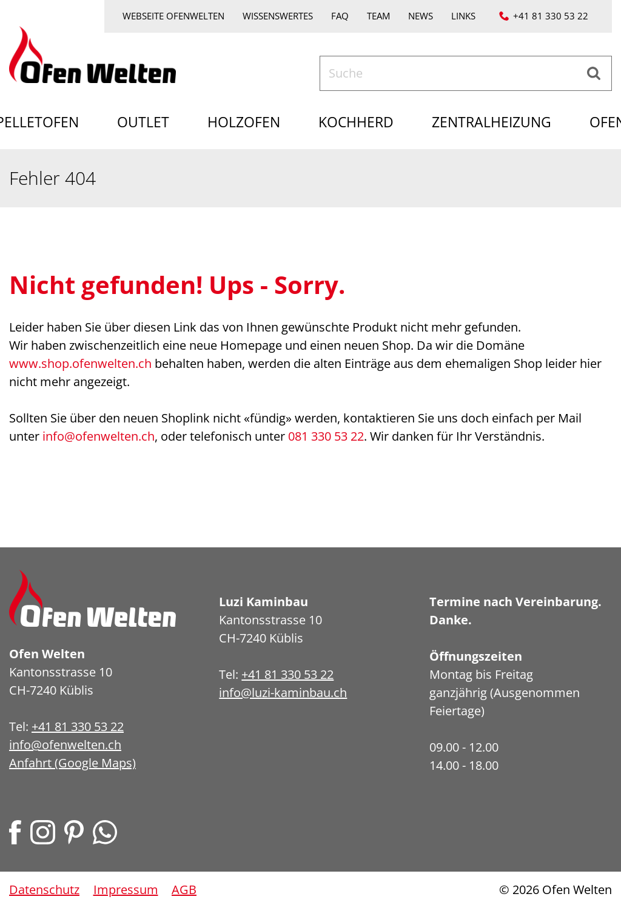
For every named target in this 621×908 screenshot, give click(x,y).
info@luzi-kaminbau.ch (283, 692)
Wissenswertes (278, 16)
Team (378, 16)
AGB (184, 889)
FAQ (340, 16)
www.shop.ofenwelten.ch (80, 363)
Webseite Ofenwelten (173, 16)
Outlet (143, 122)
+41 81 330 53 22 (550, 16)
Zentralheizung (491, 122)
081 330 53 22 (326, 436)
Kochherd (356, 122)
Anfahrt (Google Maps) (72, 763)
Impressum (125, 889)
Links (463, 16)
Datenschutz (44, 889)
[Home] (92, 53)
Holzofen (243, 122)
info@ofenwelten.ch (98, 436)
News (420, 16)
